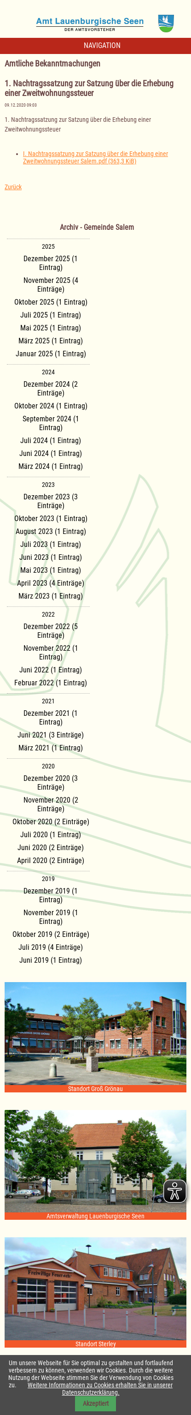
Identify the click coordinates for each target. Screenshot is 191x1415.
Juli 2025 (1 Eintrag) (50, 315)
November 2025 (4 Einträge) (50, 285)
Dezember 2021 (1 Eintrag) (50, 717)
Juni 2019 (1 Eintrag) (50, 960)
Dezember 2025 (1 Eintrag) (50, 263)
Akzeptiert (96, 1403)
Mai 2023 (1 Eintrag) (50, 570)
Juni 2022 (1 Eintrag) (50, 670)
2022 (48, 614)
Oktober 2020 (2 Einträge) (50, 821)
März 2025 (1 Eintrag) (50, 340)
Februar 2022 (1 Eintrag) (50, 682)
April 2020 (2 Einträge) (50, 860)
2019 (48, 878)
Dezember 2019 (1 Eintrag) (50, 895)
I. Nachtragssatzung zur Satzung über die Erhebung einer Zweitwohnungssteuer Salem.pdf (95, 157)
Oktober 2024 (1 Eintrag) (50, 406)
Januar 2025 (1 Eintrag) (51, 353)
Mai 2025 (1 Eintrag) (50, 328)
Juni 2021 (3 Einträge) (50, 735)
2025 (48, 246)
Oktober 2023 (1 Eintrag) (50, 518)
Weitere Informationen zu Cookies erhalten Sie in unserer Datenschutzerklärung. (100, 1388)
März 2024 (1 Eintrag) (50, 466)
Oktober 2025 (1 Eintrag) (50, 302)
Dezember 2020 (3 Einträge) (50, 782)
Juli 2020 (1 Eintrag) (50, 834)
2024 (48, 372)
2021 (48, 701)
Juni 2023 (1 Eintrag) (50, 557)
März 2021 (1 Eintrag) (50, 747)
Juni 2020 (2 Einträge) (50, 847)
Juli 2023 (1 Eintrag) (50, 544)
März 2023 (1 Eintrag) (50, 596)
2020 (48, 766)
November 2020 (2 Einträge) (50, 804)
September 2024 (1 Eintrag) (51, 423)
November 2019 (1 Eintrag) (50, 917)
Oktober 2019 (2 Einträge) (50, 934)
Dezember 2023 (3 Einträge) (50, 501)
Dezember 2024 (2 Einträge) (50, 388)
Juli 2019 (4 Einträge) (50, 947)
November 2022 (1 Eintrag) (50, 652)
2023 (48, 484)
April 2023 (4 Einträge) (50, 583)
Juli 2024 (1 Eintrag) (50, 440)
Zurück (13, 187)
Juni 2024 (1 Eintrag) (50, 453)
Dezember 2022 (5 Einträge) (50, 631)
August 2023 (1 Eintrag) (51, 531)
